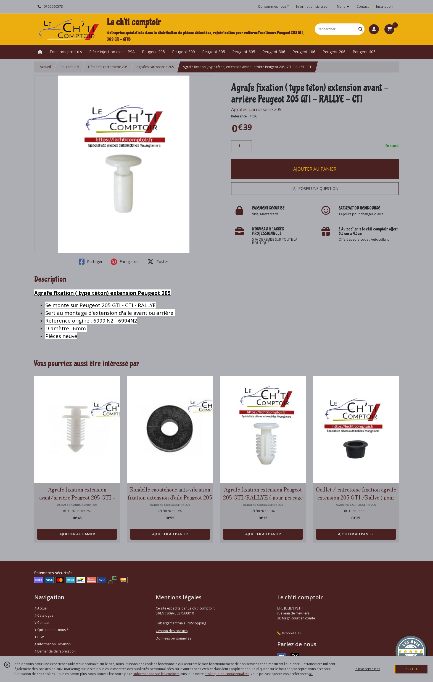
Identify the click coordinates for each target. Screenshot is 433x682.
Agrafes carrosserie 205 (155, 67)
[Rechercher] (360, 29)
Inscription (384, 6)
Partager (90, 261)
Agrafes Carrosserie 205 (256, 109)
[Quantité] (241, 145)
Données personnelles (173, 638)
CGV (39, 637)
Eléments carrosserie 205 (108, 67)
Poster (157, 261)
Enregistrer (125, 261)
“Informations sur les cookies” (156, 674)
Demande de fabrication (55, 651)
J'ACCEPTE (411, 669)
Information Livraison (52, 644)
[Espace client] (374, 29)
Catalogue (43, 615)
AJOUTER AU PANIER (314, 169)
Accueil (45, 67)
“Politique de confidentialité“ (227, 674)
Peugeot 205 (69, 67)
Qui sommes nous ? (51, 629)
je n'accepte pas (367, 669)
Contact (363, 6)
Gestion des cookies (172, 631)
